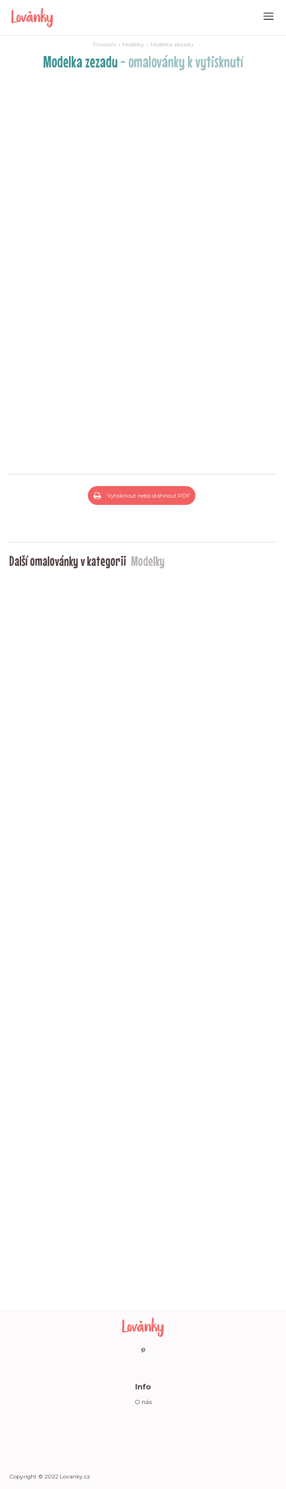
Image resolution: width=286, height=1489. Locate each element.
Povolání (104, 44)
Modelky (133, 44)
